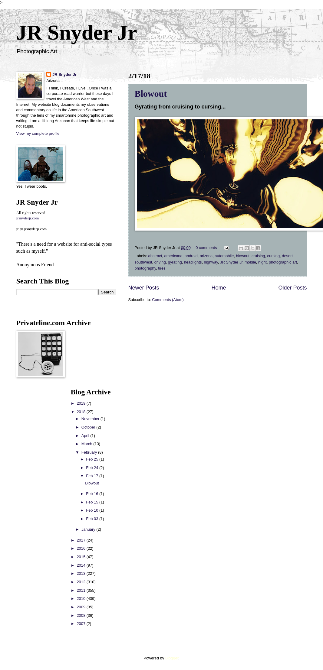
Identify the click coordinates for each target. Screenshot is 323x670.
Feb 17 (92, 476)
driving (160, 262)
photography (145, 268)
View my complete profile (38, 133)
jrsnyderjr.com (27, 218)
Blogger (172, 658)
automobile (224, 256)
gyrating (175, 262)
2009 (81, 607)
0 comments (206, 247)
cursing (273, 256)
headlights (193, 262)
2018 (81, 411)
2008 (81, 615)
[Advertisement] (34, 478)
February (89, 452)
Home (218, 288)
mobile (250, 262)
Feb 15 (92, 502)
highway (211, 262)
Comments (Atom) (167, 299)
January (88, 529)
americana (173, 256)
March (87, 444)
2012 (81, 582)
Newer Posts (143, 288)
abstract (155, 256)
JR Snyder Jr (76, 32)
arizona (206, 256)
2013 (81, 573)
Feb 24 (92, 467)
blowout (242, 256)
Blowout (151, 94)
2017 (81, 540)
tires (161, 268)
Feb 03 (92, 518)
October (88, 427)
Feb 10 (92, 510)
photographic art (283, 262)
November (91, 418)
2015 (81, 557)
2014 (81, 565)
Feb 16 (92, 493)
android (191, 256)
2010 (81, 598)
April (85, 435)
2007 (81, 623)
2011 (81, 590)
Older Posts (292, 288)
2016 (81, 548)
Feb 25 (92, 459)
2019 (81, 403)
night (262, 262)
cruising (258, 256)
